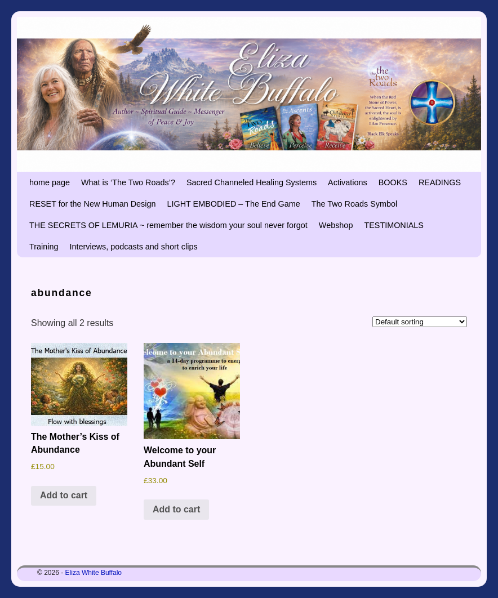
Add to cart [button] (63, 495)
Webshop (336, 225)
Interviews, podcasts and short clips (133, 246)
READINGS (440, 182)
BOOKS (393, 182)
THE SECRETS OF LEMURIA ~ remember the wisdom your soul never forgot (168, 225)
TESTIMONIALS (394, 225)
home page (49, 182)
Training (43, 246)
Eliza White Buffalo (93, 573)
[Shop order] (419, 321)
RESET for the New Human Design (92, 203)
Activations (347, 182)
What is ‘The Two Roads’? (128, 182)
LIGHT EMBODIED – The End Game (233, 203)
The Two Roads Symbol (355, 203)
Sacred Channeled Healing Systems (251, 182)
